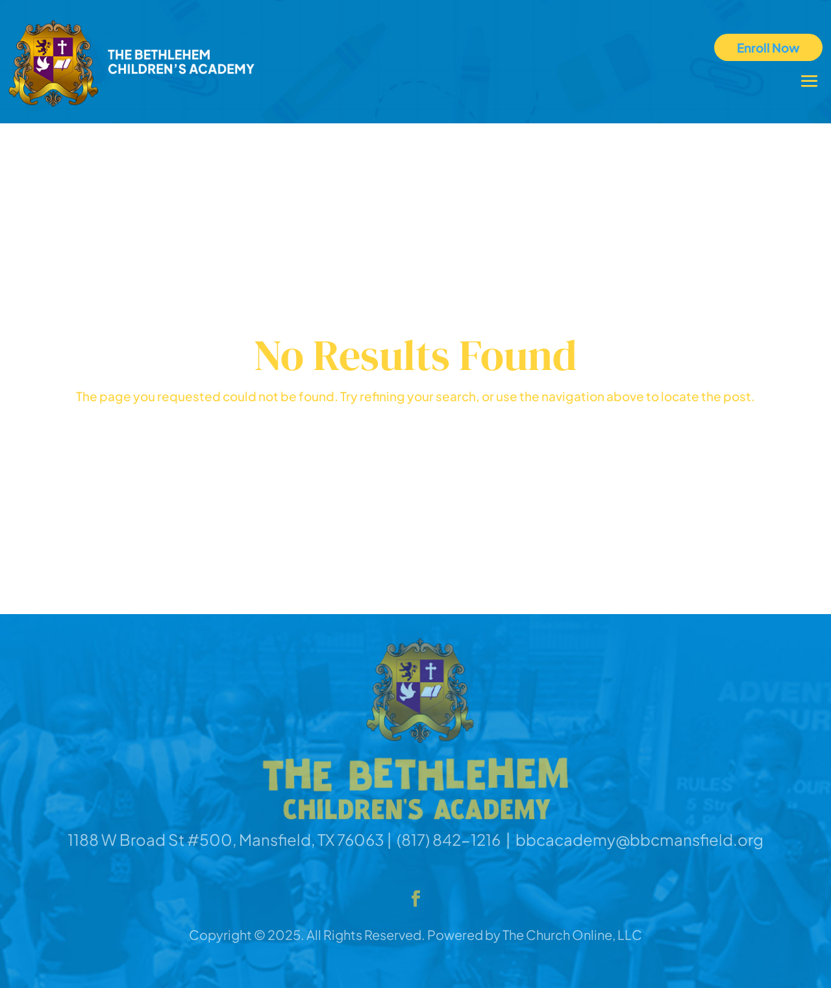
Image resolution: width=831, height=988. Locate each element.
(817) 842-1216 (449, 839)
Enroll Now (768, 47)
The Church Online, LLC (572, 934)
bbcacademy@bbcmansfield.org (639, 839)
